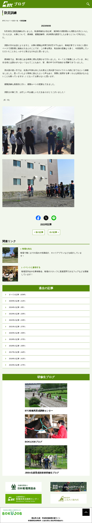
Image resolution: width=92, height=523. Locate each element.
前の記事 (39, 232)
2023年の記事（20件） (17, 314)
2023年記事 (46, 224)
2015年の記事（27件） (17, 365)
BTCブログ (6, 21)
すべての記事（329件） (18, 294)
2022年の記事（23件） (17, 320)
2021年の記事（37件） (17, 327)
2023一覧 (15, 21)
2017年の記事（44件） (17, 352)
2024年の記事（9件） (17, 307)
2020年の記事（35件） (17, 333)
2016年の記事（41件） (17, 359)
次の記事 (53, 232)
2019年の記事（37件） (17, 339)
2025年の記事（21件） (17, 301)
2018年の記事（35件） (17, 346)
